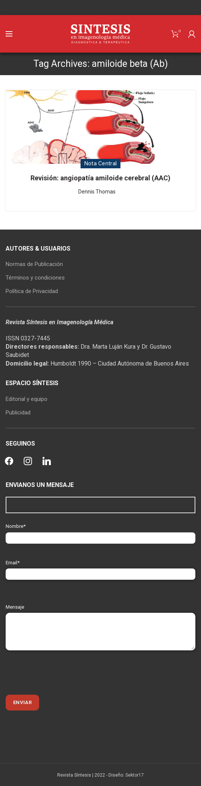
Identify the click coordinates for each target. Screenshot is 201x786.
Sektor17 (134, 775)
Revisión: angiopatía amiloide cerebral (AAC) (100, 178)
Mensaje (100, 619)
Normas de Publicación (34, 264)
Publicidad (18, 412)
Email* (100, 568)
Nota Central (100, 163)
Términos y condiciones (35, 277)
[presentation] (63, 672)
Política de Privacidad (32, 291)
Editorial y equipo (26, 399)
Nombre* (100, 531)
